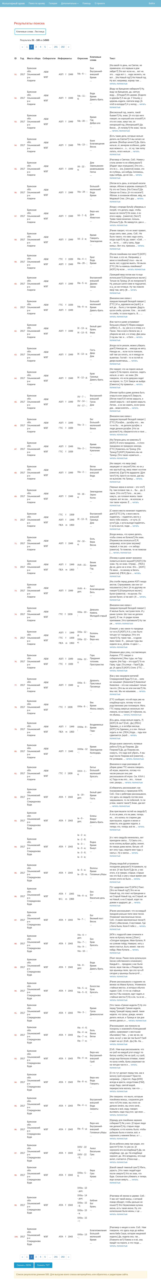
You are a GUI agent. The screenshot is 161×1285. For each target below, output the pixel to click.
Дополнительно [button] (69, 3)
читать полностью (118, 84)
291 (56, 47)
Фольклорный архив (13, 3)
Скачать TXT (43, 1265)
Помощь (87, 3)
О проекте (100, 3)
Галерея (53, 3)
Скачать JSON (24, 1265)
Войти (152, 3)
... (50, 47)
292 (63, 47)
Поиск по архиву (37, 3)
